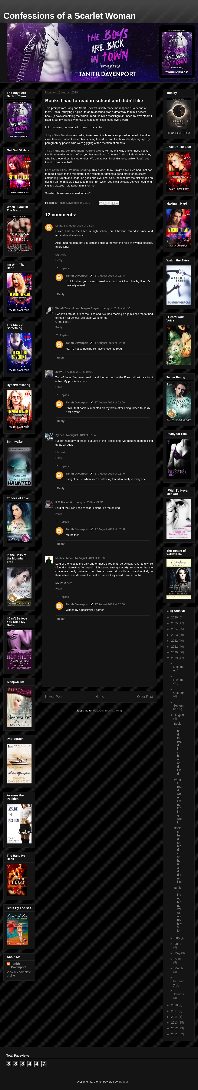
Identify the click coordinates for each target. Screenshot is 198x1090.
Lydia (58, 225)
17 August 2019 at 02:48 (110, 275)
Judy (58, 371)
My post (60, 452)
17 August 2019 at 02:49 (110, 342)
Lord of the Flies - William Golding (67, 170)
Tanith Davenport (77, 275)
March (179, 968)
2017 (175, 1011)
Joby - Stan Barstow (58, 135)
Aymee (59, 435)
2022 (175, 640)
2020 (175, 652)
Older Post (145, 696)
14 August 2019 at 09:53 (88, 502)
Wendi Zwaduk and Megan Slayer (77, 308)
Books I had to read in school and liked (178, 748)
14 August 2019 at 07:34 (81, 435)
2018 (175, 1005)
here (84, 381)
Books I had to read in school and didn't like (178, 854)
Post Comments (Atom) (107, 710)
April (178, 959)
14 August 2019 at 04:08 (79, 225)
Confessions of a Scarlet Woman (69, 15)
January (178, 994)
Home (99, 696)
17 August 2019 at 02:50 (110, 402)
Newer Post (53, 696)
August (179, 715)
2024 (175, 629)
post (62, 254)
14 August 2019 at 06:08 (78, 371)
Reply (58, 260)
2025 (175, 623)
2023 (175, 635)
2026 (175, 617)
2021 (175, 646)
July (178, 938)
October (178, 692)
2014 (175, 1016)
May (178, 953)
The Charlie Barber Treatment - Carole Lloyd (74, 150)
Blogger (123, 1081)
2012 (175, 1028)
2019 (175, 658)
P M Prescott (63, 502)
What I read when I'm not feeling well (178, 801)
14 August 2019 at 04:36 (115, 308)
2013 (175, 1022)
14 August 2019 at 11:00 (90, 558)
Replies (64, 268)
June (178, 943)
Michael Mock (64, 558)
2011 (175, 1034)
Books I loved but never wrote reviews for (178, 909)
